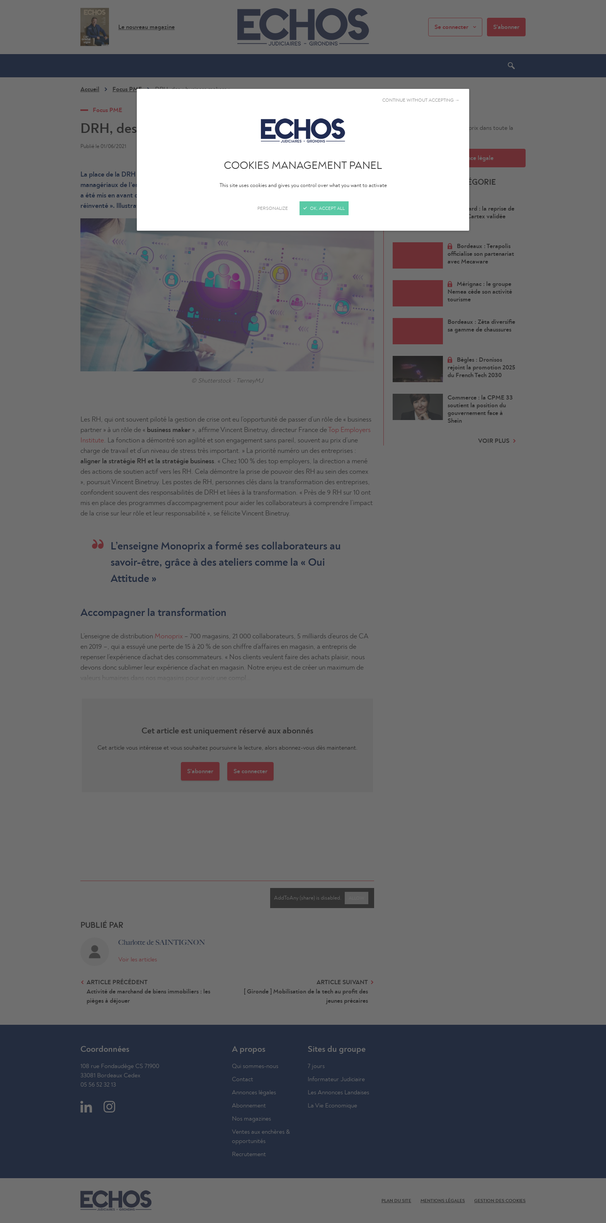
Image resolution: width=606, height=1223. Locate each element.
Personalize (272, 208)
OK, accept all (324, 208)
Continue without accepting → (421, 100)
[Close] (303, 611)
